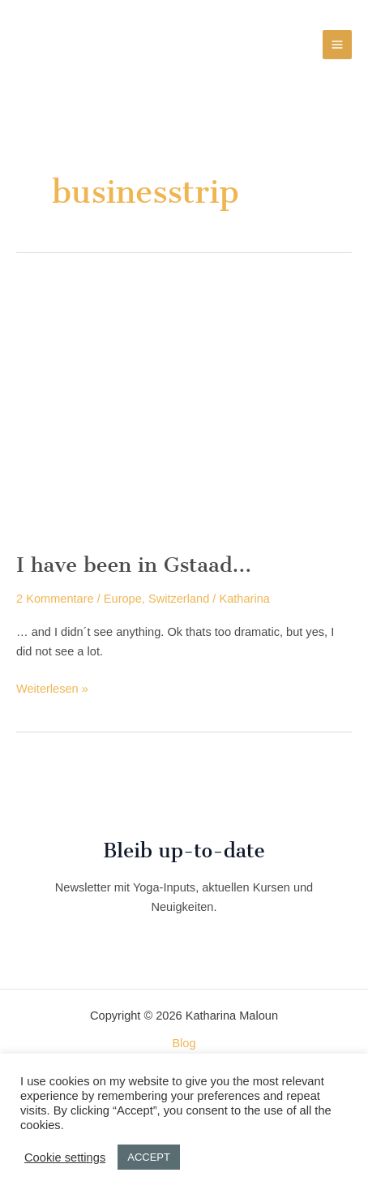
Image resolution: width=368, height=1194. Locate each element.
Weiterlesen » (52, 688)
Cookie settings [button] (64, 1157)
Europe (123, 598)
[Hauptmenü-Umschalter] (337, 44)
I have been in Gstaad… (133, 564)
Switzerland (178, 598)
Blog (183, 1043)
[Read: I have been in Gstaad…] (184, 408)
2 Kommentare (55, 598)
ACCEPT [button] (148, 1157)
